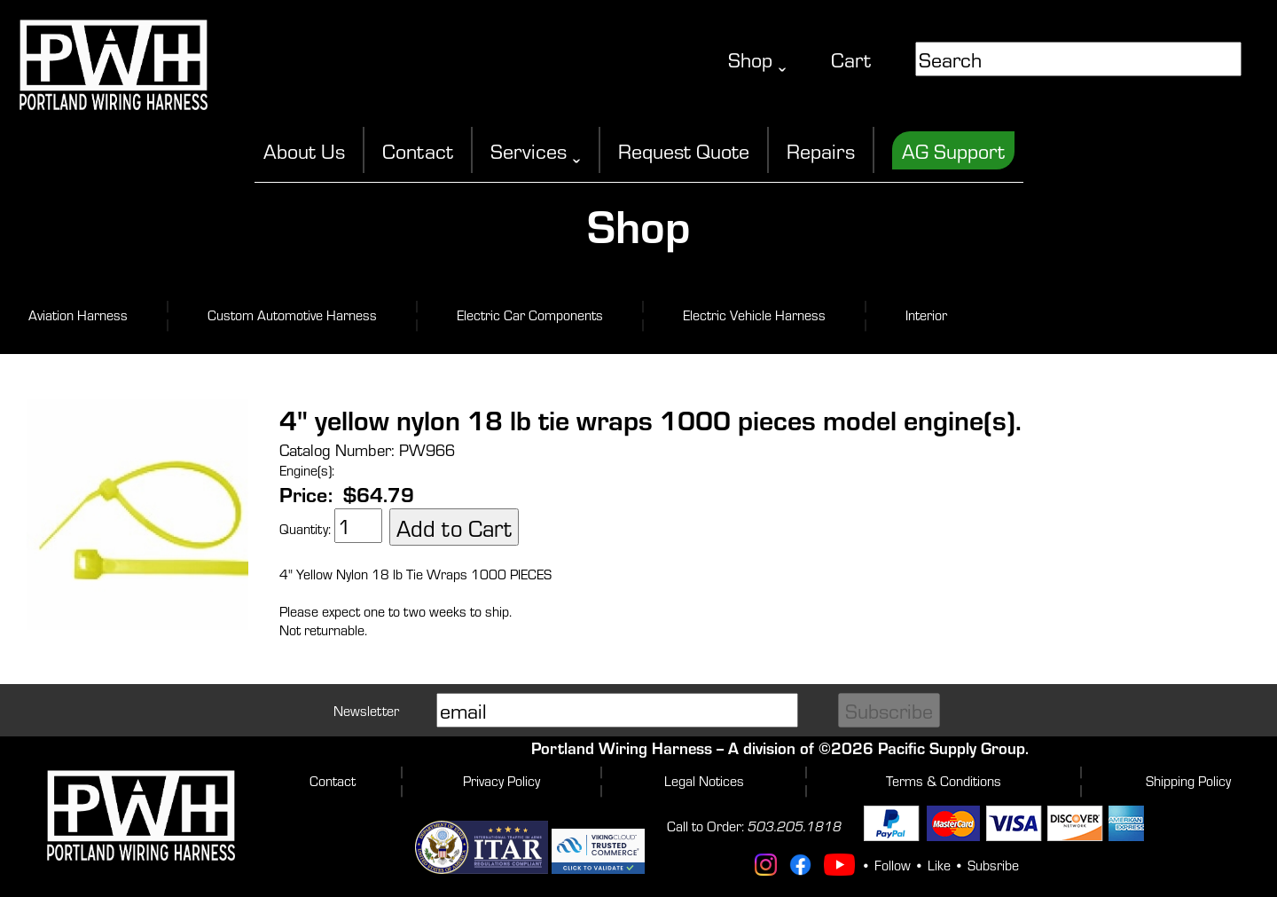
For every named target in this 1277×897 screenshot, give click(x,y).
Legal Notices (704, 780)
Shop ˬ (757, 59)
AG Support (953, 150)
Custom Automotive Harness (292, 314)
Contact (417, 150)
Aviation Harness (78, 314)
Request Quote (683, 150)
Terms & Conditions (943, 780)
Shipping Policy (1188, 780)
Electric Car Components (530, 314)
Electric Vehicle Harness (754, 314)
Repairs (821, 150)
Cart (851, 59)
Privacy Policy (501, 780)
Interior (926, 314)
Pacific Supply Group (951, 747)
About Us (304, 150)
